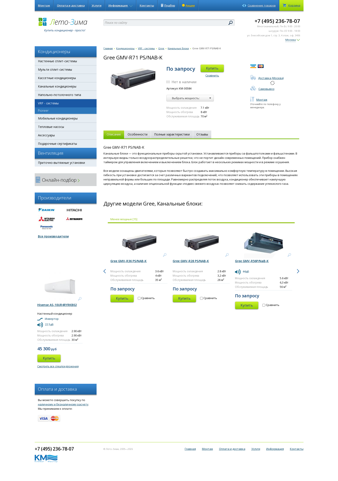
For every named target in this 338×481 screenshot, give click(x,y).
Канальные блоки (178, 48)
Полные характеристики (172, 134)
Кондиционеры (125, 48)
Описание (114, 134)
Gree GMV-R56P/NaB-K (252, 261)
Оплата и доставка (71, 5)
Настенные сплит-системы (57, 61)
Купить (212, 68)
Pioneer (43, 110)
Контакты (147, 5)
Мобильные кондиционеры (58, 118)
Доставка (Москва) (267, 78)
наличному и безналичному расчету (63, 404)
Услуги (97, 5)
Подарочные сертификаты (57, 144)
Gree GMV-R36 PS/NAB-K (128, 261)
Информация (120, 5)
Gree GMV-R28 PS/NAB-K (191, 261)
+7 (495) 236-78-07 (277, 20)
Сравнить (212, 75)
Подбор (168, 5)
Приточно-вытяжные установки (61, 163)
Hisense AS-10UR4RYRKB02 (57, 305)
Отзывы (202, 134)
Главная (108, 48)
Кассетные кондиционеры (57, 78)
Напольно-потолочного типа (59, 95)
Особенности (137, 134)
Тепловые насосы (51, 127)
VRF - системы (48, 103)
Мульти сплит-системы (55, 69)
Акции (188, 5)
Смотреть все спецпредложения (58, 366)
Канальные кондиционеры (57, 86)
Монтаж (44, 5)
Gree (161, 48)
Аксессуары (46, 135)
